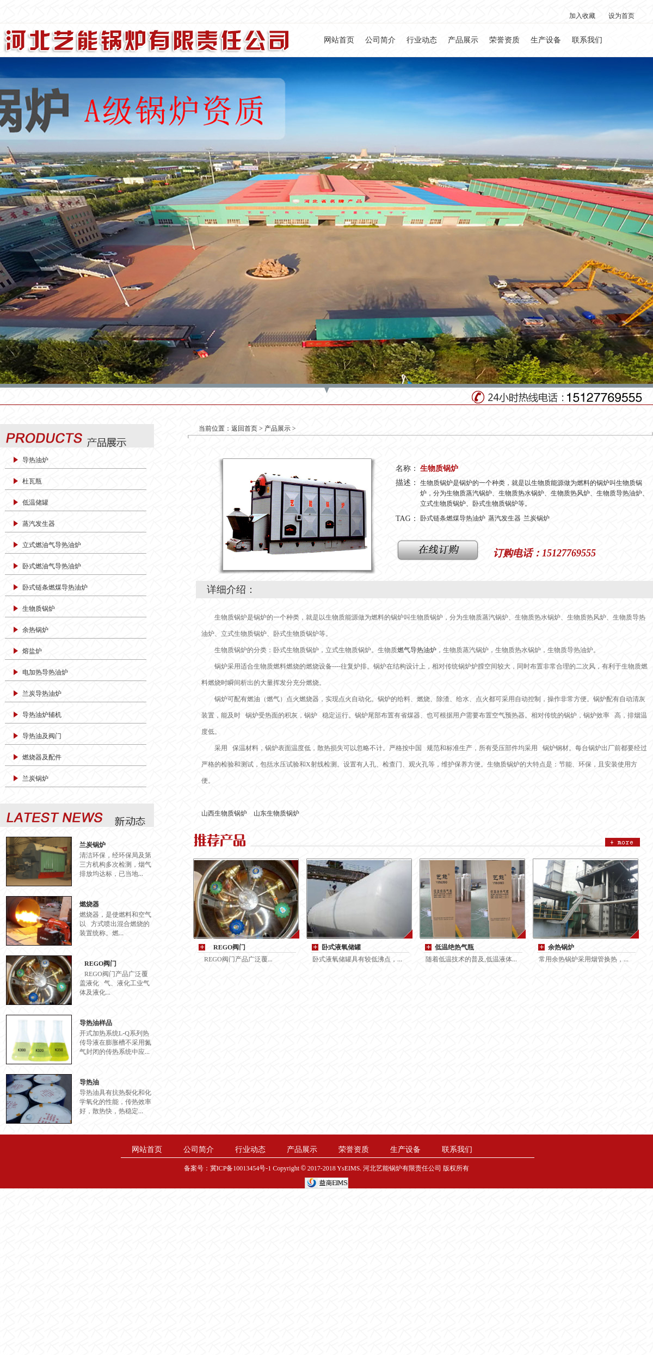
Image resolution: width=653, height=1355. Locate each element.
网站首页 (339, 40)
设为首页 (621, 16)
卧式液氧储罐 (341, 947)
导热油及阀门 (41, 736)
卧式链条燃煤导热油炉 (55, 587)
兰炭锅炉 (35, 778)
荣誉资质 (504, 40)
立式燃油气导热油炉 (51, 545)
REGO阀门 (97, 963)
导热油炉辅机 (41, 715)
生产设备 (546, 40)
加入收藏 (582, 16)
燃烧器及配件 (41, 757)
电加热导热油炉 (45, 672)
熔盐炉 (32, 651)
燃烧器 (89, 904)
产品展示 (463, 40)
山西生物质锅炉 (224, 813)
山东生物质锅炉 (276, 813)
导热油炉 (35, 460)
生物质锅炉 (38, 608)
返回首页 (244, 428)
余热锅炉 (35, 630)
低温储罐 (35, 502)
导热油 (89, 1082)
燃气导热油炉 (416, 650)
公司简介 (380, 40)
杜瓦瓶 (32, 481)
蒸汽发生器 (38, 524)
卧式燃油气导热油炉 (51, 566)
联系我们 (587, 40)
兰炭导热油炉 (41, 693)
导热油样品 (95, 1023)
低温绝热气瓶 (454, 947)
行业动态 (421, 40)
